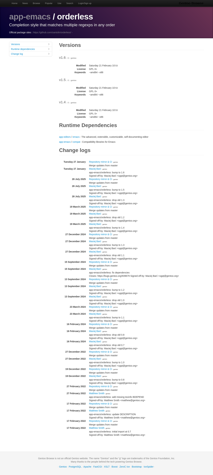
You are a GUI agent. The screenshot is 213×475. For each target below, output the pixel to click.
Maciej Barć (95, 168)
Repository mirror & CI (100, 161)
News (25, 3)
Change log (30, 53)
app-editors (65, 137)
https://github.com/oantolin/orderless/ (52, 32)
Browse (36, 3)
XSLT (107, 466)
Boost (115, 466)
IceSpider (148, 466)
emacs (76, 137)
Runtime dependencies (30, 49)
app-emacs (30, 16)
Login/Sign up (85, 3)
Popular (49, 3)
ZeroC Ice (124, 466)
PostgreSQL (75, 466)
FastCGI (97, 466)
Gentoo (63, 466)
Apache (87, 466)
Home (14, 3)
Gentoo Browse (191, 3)
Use (59, 3)
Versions (30, 44)
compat (76, 142)
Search (69, 3)
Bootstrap (137, 466)
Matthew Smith (97, 393)
